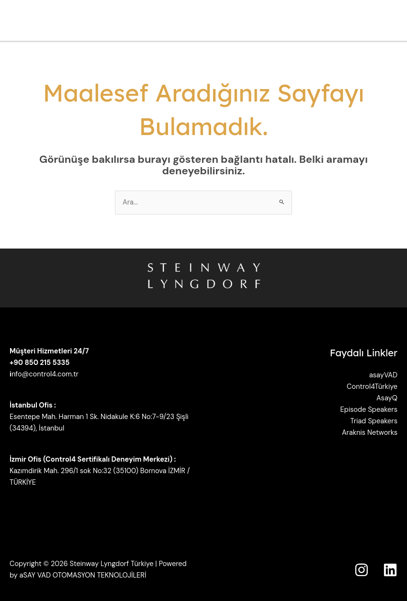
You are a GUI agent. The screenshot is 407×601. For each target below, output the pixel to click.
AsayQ (386, 398)
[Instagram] (361, 570)
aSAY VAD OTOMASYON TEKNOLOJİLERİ (83, 575)
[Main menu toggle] (397, 21)
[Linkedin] (390, 570)
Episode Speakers (368, 409)
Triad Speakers (373, 421)
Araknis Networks (369, 432)
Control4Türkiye (372, 386)
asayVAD (383, 375)
